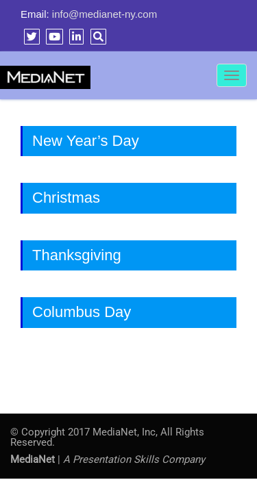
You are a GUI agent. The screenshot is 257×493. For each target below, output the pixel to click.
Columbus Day (81, 311)
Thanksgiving (76, 255)
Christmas (66, 197)
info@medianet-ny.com (104, 14)
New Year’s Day (85, 140)
